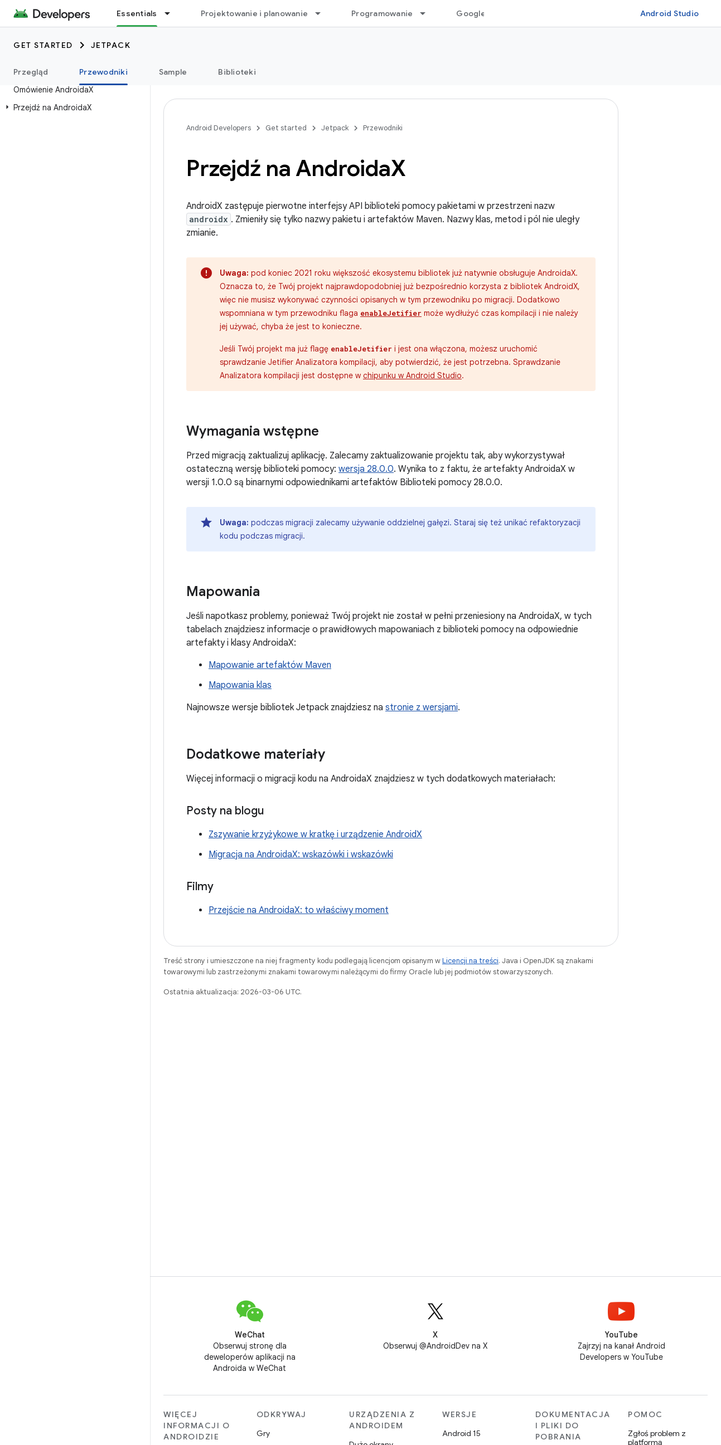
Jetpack (111, 45)
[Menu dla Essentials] (172, 13)
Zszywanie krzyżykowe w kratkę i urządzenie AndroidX (315, 834)
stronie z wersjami (421, 707)
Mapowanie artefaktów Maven (270, 665)
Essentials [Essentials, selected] (137, 13)
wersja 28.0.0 (366, 469)
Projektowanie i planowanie (254, 13)
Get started (43, 45)
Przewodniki (383, 128)
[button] (73, 107)
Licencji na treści (470, 960)
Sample (173, 72)
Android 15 (461, 1433)
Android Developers (218, 128)
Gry (263, 1433)
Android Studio (669, 13)
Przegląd (30, 72)
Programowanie (382, 13)
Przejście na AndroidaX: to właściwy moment (299, 910)
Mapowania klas (240, 685)
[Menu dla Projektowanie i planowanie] (323, 13)
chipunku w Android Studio (412, 375)
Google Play (479, 13)
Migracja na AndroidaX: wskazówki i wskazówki (301, 854)
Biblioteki (237, 72)
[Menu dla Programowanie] (428, 13)
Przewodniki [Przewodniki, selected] (103, 72)
